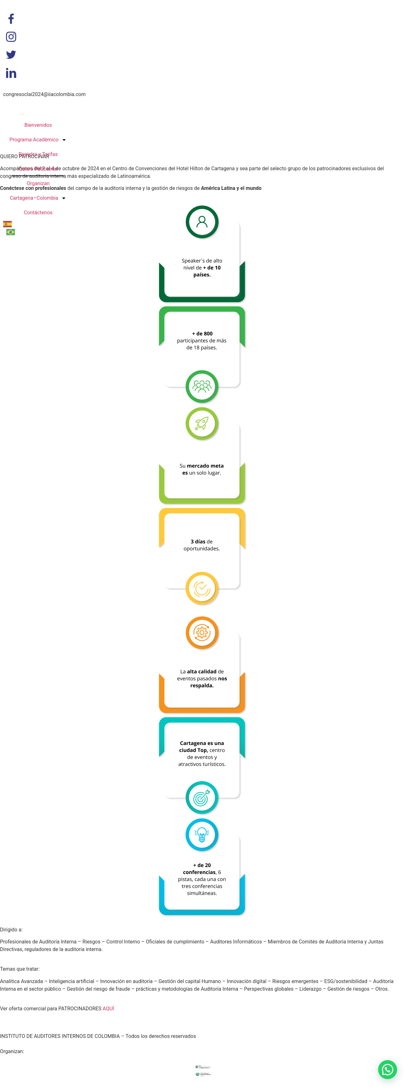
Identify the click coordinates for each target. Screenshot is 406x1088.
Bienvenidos (38, 125)
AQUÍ (108, 1009)
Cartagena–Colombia (38, 198)
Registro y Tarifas (38, 154)
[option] (12, 232)
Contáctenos (38, 213)
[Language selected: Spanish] (16, 228)
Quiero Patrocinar (38, 169)
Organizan (38, 183)
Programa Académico (38, 140)
